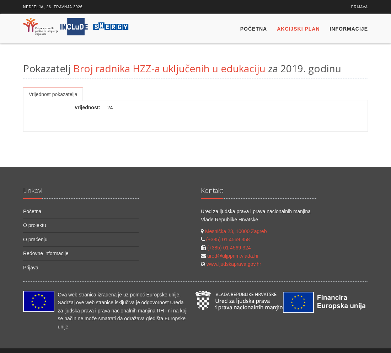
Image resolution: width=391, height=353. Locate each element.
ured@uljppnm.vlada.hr (233, 256)
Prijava (359, 7)
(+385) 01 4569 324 (229, 248)
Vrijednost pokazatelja (53, 94)
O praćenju (35, 239)
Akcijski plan (298, 29)
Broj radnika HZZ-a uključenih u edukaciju (169, 68)
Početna (253, 29)
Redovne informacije (46, 253)
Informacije (349, 29)
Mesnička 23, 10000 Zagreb (236, 231)
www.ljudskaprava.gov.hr (234, 264)
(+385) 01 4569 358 (228, 239)
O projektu (34, 225)
